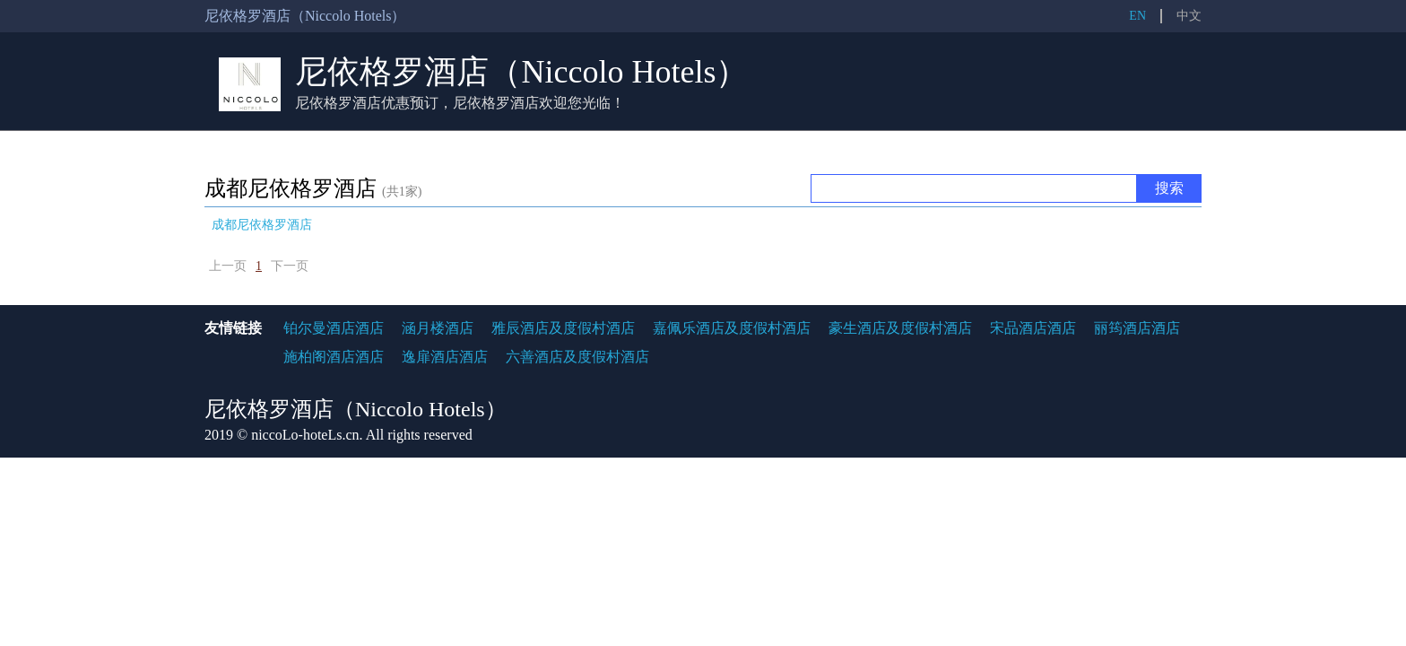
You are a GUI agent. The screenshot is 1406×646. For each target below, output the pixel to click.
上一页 (228, 266)
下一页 (289, 266)
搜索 (1169, 188)
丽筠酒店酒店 (1137, 328)
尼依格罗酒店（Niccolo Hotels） (521, 72)
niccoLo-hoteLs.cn (305, 434)
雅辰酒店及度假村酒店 (563, 328)
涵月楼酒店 (437, 328)
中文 (1189, 15)
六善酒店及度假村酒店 (577, 356)
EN (1137, 15)
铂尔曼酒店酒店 (333, 328)
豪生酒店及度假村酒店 (900, 328)
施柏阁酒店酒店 (333, 356)
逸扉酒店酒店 (445, 356)
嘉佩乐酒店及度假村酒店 (732, 328)
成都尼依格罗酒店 (262, 224)
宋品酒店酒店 (1033, 328)
